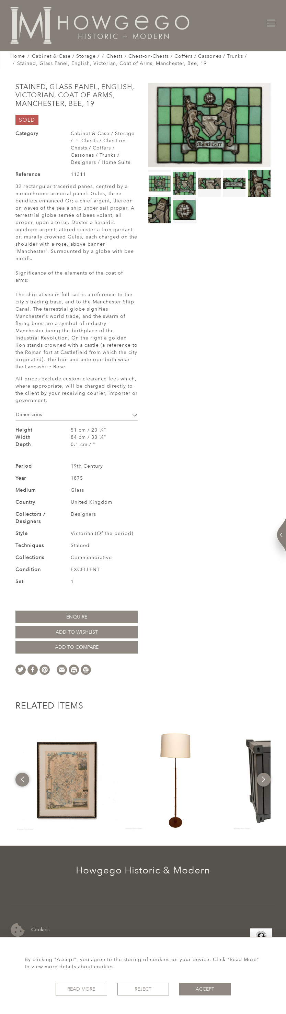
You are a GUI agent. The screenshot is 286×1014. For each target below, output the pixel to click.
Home (17, 56)
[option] (66, 779)
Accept (205, 989)
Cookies (30, 930)
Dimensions (77, 414)
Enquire (76, 617)
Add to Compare (77, 647)
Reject (143, 989)
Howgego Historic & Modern (143, 870)
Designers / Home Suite (101, 162)
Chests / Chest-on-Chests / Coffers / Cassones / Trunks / (176, 56)
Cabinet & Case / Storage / (66, 56)
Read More (81, 989)
